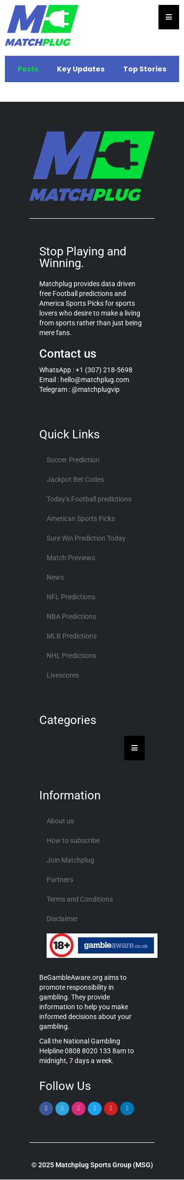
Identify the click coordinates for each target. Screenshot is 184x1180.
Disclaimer (62, 919)
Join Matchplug (70, 860)
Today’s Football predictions (89, 499)
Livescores (63, 675)
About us (60, 821)
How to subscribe (73, 840)
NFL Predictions (71, 597)
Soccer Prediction (73, 460)
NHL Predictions (71, 655)
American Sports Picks (81, 518)
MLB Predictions (72, 636)
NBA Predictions (71, 616)
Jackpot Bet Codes (75, 479)
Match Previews (71, 558)
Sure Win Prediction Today (86, 538)
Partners (60, 880)
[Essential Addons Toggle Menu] (168, 17)
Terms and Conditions (80, 899)
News (55, 577)
